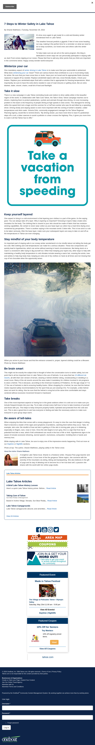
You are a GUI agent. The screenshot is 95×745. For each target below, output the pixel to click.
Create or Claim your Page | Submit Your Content (18, 680)
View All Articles (12, 516)
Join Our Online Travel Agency (12, 682)
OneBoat (16, 693)
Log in (6, 727)
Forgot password (13, 723)
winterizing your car (20, 73)
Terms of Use (46, 671)
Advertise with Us (8, 684)
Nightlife (19, 444)
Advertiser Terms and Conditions (13, 686)
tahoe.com (47, 657)
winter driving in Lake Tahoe (36, 70)
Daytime (10, 444)
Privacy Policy (56, 671)
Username (6, 703)
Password (6, 713)
